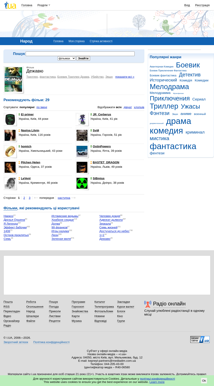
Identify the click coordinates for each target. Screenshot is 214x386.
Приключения (170, 98)
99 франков (60, 227)
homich (24, 146)
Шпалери (32, 316)
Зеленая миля (61, 239)
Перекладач (12, 311)
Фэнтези (159, 113)
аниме (185, 114)
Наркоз (8, 216)
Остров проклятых (16, 235)
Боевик (188, 65)
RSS (7, 306)
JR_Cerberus (100, 114)
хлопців (139, 107)
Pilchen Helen (29, 162)
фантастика (173, 146)
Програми (78, 301)
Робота (31, 301)
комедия (166, 130)
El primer (26, 114)
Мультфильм (178, 93)
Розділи (42, 5)
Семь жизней (108, 227)
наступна (64, 197)
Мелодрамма (160, 93)
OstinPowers (100, 146)
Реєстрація (202, 5)
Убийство (97, 76)
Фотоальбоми (104, 311)
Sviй (94, 130)
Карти (76, 316)
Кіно (120, 316)
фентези (157, 153)
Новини (100, 316)
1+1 (101, 235)
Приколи (55, 311)
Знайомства (80, 311)
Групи (121, 321)
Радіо (7, 325)
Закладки (123, 301)
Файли (30, 321)
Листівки (55, 316)
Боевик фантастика (163, 75)
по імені (41, 107)
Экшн (175, 114)
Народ (30, 311)
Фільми (10, 208)
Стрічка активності (101, 41)
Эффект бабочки (15, 227)
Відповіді (101, 321)
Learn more (157, 382)
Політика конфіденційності (51, 342)
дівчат (128, 107)
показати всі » (124, 76)
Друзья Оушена (14, 220)
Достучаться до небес (114, 231)
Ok (204, 380)
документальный (157, 123)
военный (200, 114)
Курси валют (125, 306)
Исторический (163, 80)
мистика (159, 138)
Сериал (198, 99)
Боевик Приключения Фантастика (168, 70)
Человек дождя (109, 216)
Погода (54, 306)
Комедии (202, 80)
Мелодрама (169, 87)
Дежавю (104, 239)
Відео (7, 316)
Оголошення (34, 306)
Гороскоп (78, 306)
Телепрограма (104, 306)
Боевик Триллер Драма (73, 76)
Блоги (121, 311)
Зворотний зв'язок (16, 342)
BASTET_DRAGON (104, 162)
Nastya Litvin (28, 130)
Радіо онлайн (169, 304)
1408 (7, 231)
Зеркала (105, 223)
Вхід (187, 5)
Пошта (8, 301)
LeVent (24, 178)
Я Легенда (11, 223)
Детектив (190, 75)
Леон (55, 235)
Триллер (164, 106)
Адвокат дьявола (111, 220)
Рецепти (54, 321)
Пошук (53, 301)
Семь (7, 239)
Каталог (100, 301)
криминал (195, 132)
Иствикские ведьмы (65, 216)
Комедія (186, 80)
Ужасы (190, 106)
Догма (56, 223)
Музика (77, 321)
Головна (26, 5)
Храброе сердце (63, 220)
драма (178, 121)
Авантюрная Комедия (161, 66)
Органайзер (12, 321)
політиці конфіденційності (157, 378)
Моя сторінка (77, 41)
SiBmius (97, 178)
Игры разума (60, 231)
